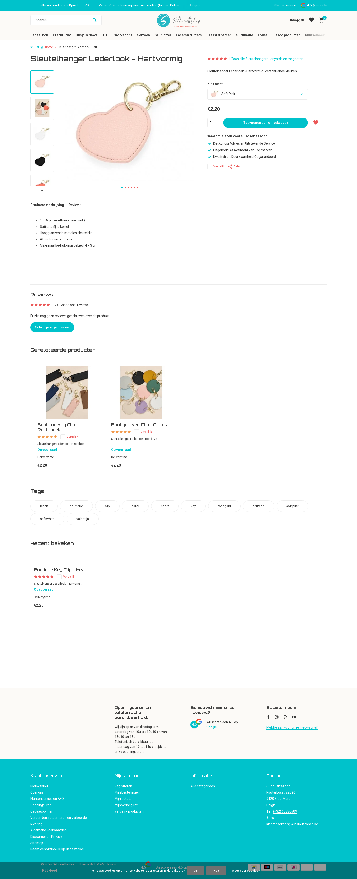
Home (50, 47)
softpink (292, 506)
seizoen (258, 506)
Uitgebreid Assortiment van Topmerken (239, 150)
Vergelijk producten (129, 811)
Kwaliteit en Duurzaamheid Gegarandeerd (241, 157)
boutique (76, 506)
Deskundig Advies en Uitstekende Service (241, 143)
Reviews (75, 205)
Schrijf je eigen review (52, 327)
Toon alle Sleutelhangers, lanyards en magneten (267, 59)
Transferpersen (219, 35)
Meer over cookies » (246, 870)
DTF (106, 35)
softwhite (47, 519)
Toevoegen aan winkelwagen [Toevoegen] (265, 122)
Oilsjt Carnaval (87, 35)
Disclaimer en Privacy (46, 836)
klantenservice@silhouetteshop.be (292, 824)
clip (107, 506)
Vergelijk (216, 166)
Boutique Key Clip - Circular (141, 424)
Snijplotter (163, 35)
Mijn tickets (123, 799)
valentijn (82, 519)
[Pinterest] (285, 717)
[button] (122, 187)
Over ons (37, 792)
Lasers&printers (189, 35)
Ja (195, 870)
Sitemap (36, 843)
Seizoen (143, 35)
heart (165, 506)
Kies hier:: (215, 84)
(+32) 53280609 (285, 811)
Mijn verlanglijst (126, 805)
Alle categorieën (202, 786)
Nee (216, 870)
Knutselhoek (315, 35)
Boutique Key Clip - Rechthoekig (57, 427)
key (193, 506)
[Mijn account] (297, 20)
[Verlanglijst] (311, 20)
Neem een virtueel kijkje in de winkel (57, 849)
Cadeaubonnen (41, 811)
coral (135, 506)
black (44, 506)
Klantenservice (285, 5)
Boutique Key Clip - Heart (61, 569)
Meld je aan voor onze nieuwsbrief (292, 727)
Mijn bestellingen (127, 792)
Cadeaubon (39, 35)
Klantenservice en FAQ (47, 799)
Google (321, 5)
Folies (263, 35)
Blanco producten (286, 35)
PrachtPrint (62, 35)
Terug (36, 47)
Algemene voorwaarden (48, 830)
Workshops (123, 35)
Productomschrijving (47, 205)
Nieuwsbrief (39, 786)
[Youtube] (294, 717)
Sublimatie (244, 35)
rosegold (224, 506)
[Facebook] (268, 717)
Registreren (123, 786)
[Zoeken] (66, 20)
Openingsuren (40, 805)
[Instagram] (277, 717)
